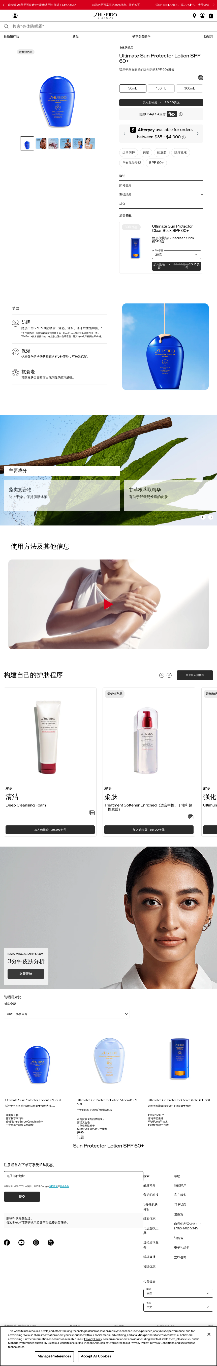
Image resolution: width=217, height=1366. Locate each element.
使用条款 (75, 1325)
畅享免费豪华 (141, 36)
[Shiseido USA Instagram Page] (36, 1242)
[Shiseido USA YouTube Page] (21, 1242)
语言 (148, 1303)
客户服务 (180, 1195)
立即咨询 (180, 1257)
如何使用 (125, 185)
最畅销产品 (11, 36)
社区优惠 (149, 1266)
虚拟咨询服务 (151, 1245)
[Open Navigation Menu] (6, 15)
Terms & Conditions (162, 1343)
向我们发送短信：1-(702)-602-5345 (187, 1226)
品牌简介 (149, 1185)
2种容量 (159, 250)
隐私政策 (53, 1186)
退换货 (178, 1214)
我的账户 (180, 1185)
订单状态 (180, 1204)
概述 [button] (122, 176)
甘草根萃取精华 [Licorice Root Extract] (145, 489)
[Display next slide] (169, 675)
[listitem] (50, 762)
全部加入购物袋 (195, 675)
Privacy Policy (93, 1339)
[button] (211, 15)
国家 (148, 1289)
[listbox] (67, 1014)
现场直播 (149, 1257)
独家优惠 (149, 1219)
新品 (76, 36)
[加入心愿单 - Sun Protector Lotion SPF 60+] (200, 78)
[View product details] (135, 247)
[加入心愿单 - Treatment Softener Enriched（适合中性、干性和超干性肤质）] (191, 817)
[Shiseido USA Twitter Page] (51, 1242)
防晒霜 (208, 36)
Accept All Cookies (96, 1356)
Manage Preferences (54, 1356)
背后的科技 (151, 1195)
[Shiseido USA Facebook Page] (7, 1242)
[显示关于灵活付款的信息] (180, 114)
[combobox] (113, 26)
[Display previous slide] (161, 675)
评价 (80, 1133)
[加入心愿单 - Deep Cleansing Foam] (92, 813)
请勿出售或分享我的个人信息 (20, 1325)
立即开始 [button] (25, 974)
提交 (22, 1196)
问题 (80, 1137)
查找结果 (125, 194)
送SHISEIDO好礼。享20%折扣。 (182, 4)
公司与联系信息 (166, 1325)
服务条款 (64, 1186)
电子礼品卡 (181, 1247)
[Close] (208, 1334)
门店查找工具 (151, 1231)
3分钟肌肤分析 (150, 1207)
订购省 (178, 1238)
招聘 (210, 1325)
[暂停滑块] (190, 5)
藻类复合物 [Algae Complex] (20, 489)
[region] (108, 1346)
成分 (122, 204)
